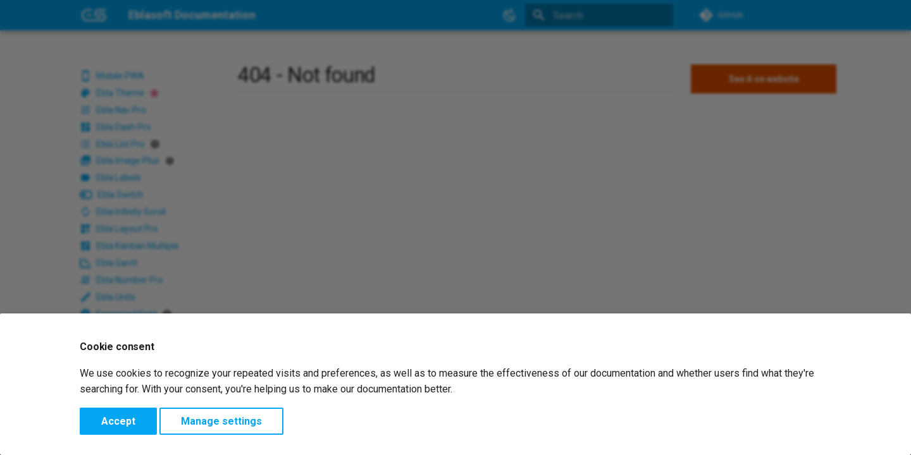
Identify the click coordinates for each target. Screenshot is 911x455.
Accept (118, 421)
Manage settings (221, 421)
